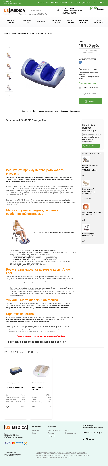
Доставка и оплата (89, 3)
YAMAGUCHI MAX (92, 235)
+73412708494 (68, 8)
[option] (8, 57)
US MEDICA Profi (92, 191)
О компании (54, 3)
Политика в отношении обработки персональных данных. (53, 458)
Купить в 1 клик (89, 94)
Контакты (100, 3)
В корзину (90, 101)
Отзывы (64, 111)
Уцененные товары (74, 3)
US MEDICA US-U (92, 213)
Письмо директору (69, 12)
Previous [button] (8, 48)
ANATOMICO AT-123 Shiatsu (40, 388)
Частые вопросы (70, 433)
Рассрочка (63, 3)
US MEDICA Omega (14, 387)
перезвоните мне (90, 146)
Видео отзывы (76, 111)
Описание (26, 111)
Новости (34, 433)
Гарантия (51, 433)
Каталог (41, 3)
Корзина (98, 9)
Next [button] (8, 95)
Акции (47, 3)
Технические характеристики (45, 111)
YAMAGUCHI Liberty (92, 168)
